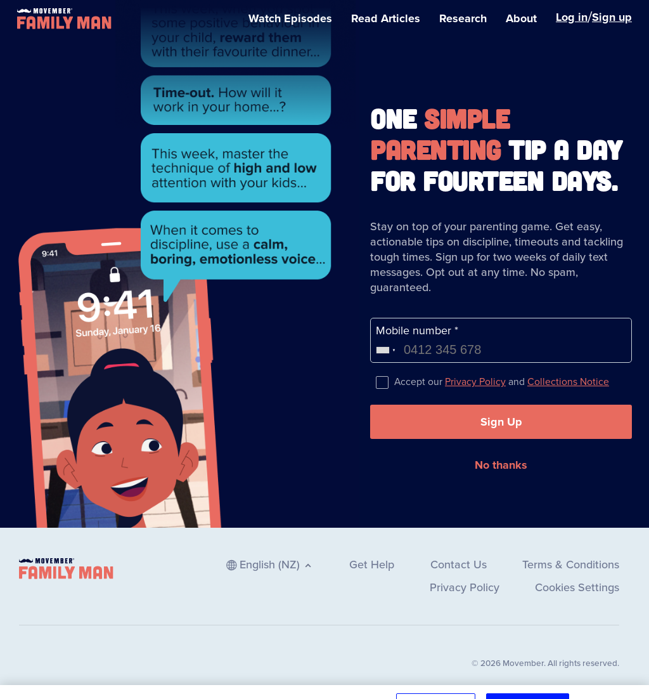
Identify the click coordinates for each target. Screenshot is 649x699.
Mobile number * (417, 330)
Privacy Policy (475, 382)
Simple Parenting (439, 133)
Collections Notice (568, 382)
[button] (501, 422)
